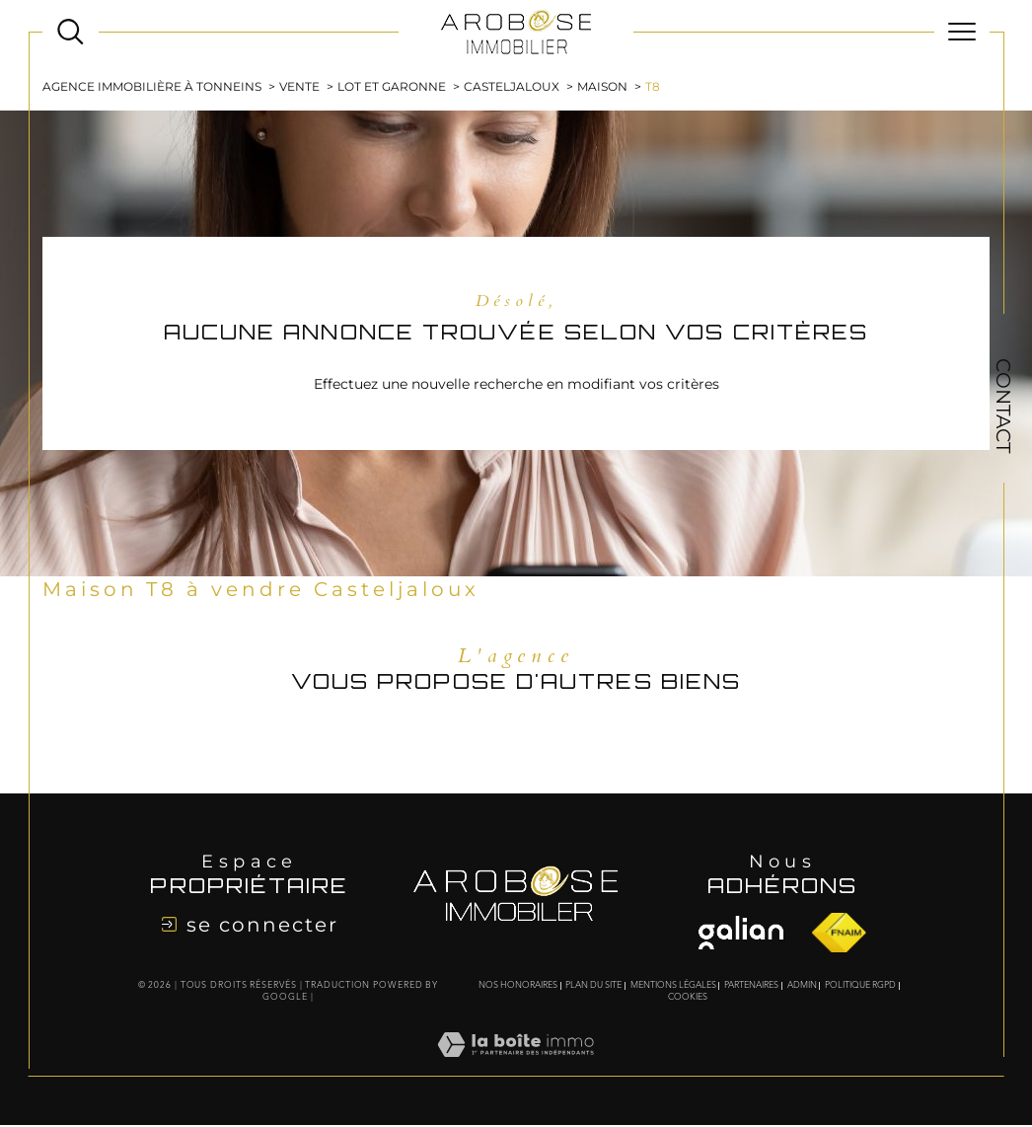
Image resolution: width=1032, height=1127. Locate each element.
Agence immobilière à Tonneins (151, 87)
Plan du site (593, 987)
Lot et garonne (391, 87)
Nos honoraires (518, 987)
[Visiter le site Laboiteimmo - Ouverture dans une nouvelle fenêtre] (515, 1068)
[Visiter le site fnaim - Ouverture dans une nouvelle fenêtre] (741, 933)
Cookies (687, 999)
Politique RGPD (860, 987)
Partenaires (751, 987)
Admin (802, 987)
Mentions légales (673, 987)
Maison (602, 87)
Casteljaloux (511, 87)
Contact (1003, 405)
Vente (299, 87)
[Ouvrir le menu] (962, 31)
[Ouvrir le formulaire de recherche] (70, 32)
